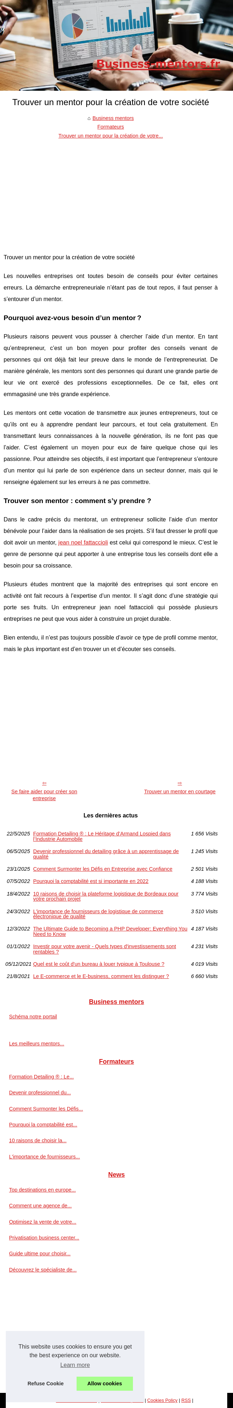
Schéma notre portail (33, 1016)
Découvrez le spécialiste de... (43, 1270)
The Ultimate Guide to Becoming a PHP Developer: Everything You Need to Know (110, 931)
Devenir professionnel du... (40, 1092)
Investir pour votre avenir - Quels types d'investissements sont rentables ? (104, 949)
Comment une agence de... (40, 1206)
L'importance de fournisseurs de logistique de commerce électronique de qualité (98, 914)
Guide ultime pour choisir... (39, 1253)
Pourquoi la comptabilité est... (43, 1124)
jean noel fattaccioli (83, 542)
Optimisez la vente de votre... (42, 1222)
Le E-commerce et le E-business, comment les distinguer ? (101, 976)
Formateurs (111, 127)
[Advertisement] (110, 194)
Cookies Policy (162, 1400)
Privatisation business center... (44, 1238)
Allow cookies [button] (104, 1383)
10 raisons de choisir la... (37, 1140)
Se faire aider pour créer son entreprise (44, 795)
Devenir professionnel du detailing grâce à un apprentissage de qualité (106, 854)
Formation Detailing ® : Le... (41, 1077)
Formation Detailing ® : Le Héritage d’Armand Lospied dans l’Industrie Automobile (102, 836)
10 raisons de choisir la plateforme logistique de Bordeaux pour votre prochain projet (105, 896)
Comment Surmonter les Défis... (46, 1109)
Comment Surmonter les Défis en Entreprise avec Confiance (103, 868)
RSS (186, 1400)
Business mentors (113, 118)
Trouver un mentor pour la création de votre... (111, 136)
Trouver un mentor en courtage (180, 791)
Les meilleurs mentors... (36, 1043)
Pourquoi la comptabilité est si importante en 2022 (90, 881)
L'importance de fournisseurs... (44, 1157)
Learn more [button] (75, 1365)
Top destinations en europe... (42, 1190)
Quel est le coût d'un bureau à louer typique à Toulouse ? (98, 964)
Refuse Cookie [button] (45, 1383)
